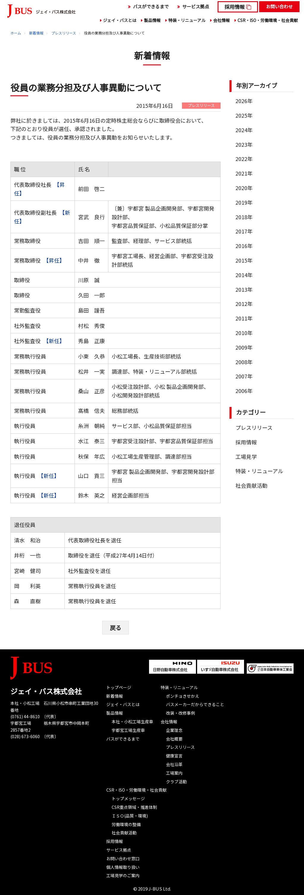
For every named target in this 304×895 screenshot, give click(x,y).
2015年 (244, 260)
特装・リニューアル (186, 20)
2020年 (244, 188)
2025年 (244, 115)
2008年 (244, 362)
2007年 (244, 376)
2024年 (244, 130)
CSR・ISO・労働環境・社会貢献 (268, 20)
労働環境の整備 (126, 824)
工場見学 (246, 456)
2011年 (244, 318)
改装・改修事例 (180, 713)
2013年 (244, 289)
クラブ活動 (176, 781)
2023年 (244, 144)
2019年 (244, 202)
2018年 (244, 217)
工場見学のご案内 (123, 875)
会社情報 (221, 20)
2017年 (244, 231)
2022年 (244, 158)
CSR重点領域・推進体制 (134, 807)
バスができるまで (151, 6)
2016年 (244, 246)
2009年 (244, 347)
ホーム (15, 32)
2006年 (244, 390)
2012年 (244, 303)
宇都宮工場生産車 (128, 730)
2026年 (244, 101)
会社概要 (174, 738)
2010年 (244, 333)
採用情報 (234, 6)
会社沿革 (174, 764)
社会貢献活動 (251, 485)
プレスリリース (63, 32)
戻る (115, 627)
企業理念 (174, 730)
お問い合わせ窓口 (123, 858)
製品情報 (152, 20)
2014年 (244, 275)
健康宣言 (174, 755)
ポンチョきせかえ (182, 696)
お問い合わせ (279, 6)
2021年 (244, 173)
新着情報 (36, 32)
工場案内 (174, 773)
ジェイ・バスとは (119, 20)
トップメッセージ (128, 798)
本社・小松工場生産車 (132, 721)
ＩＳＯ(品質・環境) (130, 815)
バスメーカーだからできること (195, 704)
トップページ (118, 687)
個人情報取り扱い (123, 867)
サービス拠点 (195, 6)
